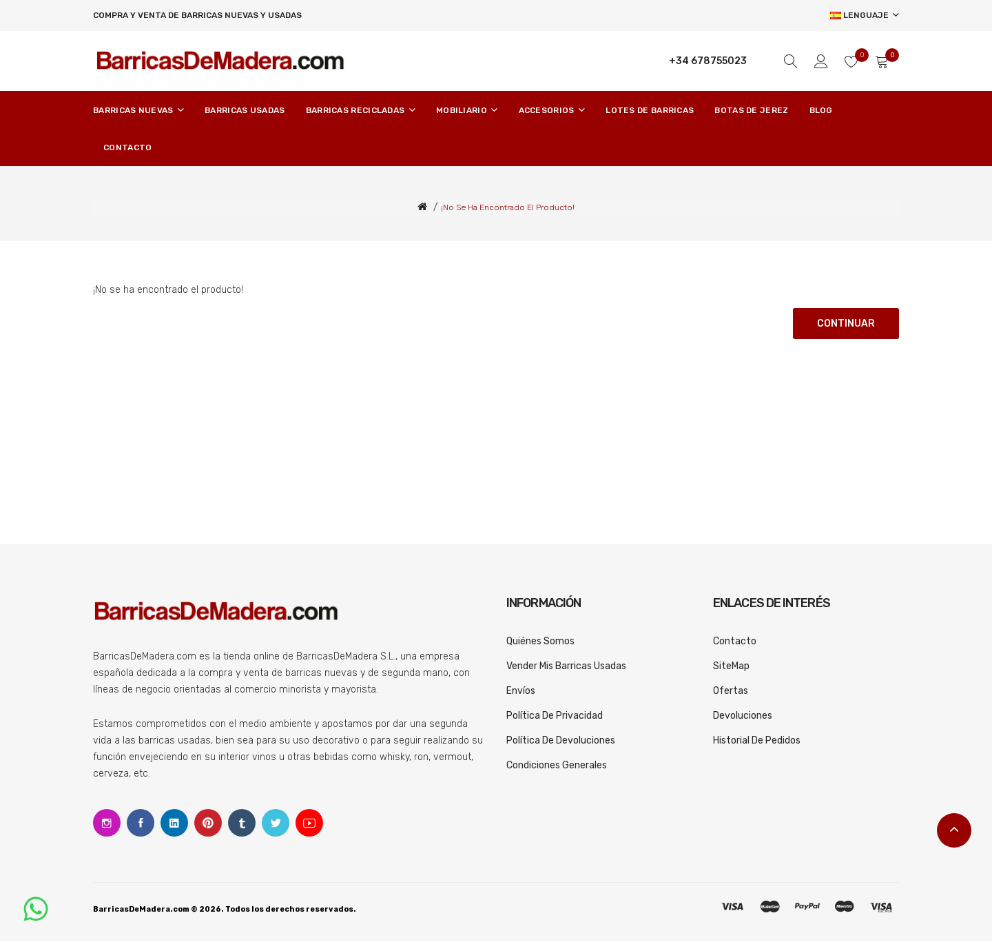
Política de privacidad (554, 716)
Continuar (846, 324)
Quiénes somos (540, 642)
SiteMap (731, 667)
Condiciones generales (556, 766)
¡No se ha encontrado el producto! (508, 208)
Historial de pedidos (756, 741)
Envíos (520, 691)
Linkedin (174, 823)
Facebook (140, 823)
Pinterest (208, 823)
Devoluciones (742, 716)
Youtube (309, 823)
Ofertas (730, 691)
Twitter (275, 823)
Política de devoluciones (560, 741)
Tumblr (242, 823)
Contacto (734, 642)
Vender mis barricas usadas (566, 667)
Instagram (107, 823)
